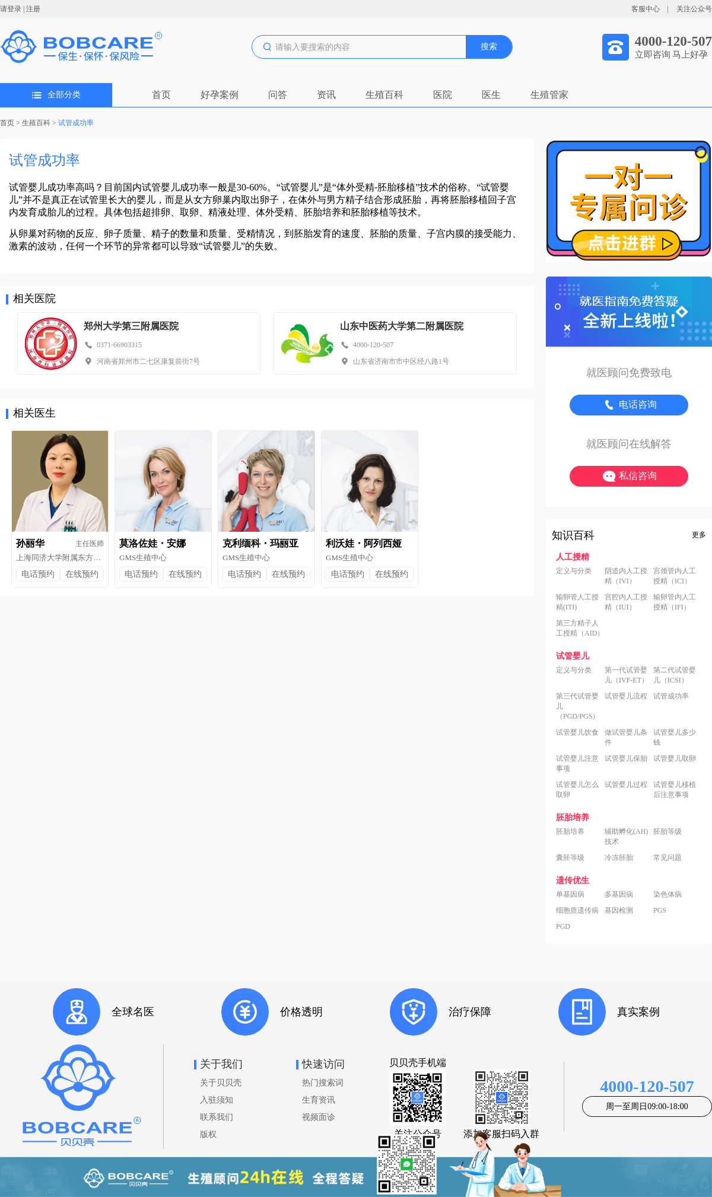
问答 (277, 95)
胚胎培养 (570, 831)
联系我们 (216, 1117)
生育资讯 (318, 1100)
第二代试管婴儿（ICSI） (674, 675)
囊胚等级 (570, 857)
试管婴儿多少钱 (674, 737)
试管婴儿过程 (626, 784)
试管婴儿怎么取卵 (577, 789)
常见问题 (667, 857)
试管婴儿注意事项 (577, 763)
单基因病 (570, 894)
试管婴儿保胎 (626, 758)
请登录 (10, 9)
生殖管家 (549, 95)
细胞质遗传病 (577, 910)
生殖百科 (384, 95)
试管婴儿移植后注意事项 (674, 789)
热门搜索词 (323, 1082)
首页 (161, 95)
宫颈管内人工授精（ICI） (674, 576)
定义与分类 (574, 571)
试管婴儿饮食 (577, 732)
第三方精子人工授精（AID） (580, 628)
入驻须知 (216, 1100)
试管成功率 (76, 123)
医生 (491, 95)
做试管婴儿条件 (626, 737)
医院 (442, 95)
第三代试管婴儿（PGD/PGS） (577, 706)
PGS (659, 910)
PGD (563, 926)
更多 (699, 535)
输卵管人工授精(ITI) (577, 602)
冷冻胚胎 (619, 857)
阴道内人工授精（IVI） (626, 576)
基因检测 (619, 910)
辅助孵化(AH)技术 (626, 836)
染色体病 (667, 894)
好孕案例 (220, 95)
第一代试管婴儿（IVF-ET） (627, 675)
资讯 (326, 95)
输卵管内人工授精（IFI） (674, 602)
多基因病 (619, 894)
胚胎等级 (667, 831)
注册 (33, 9)
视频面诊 (318, 1117)
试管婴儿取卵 (674, 758)
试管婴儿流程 (626, 696)
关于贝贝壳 (220, 1082)
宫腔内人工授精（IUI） (626, 602)
